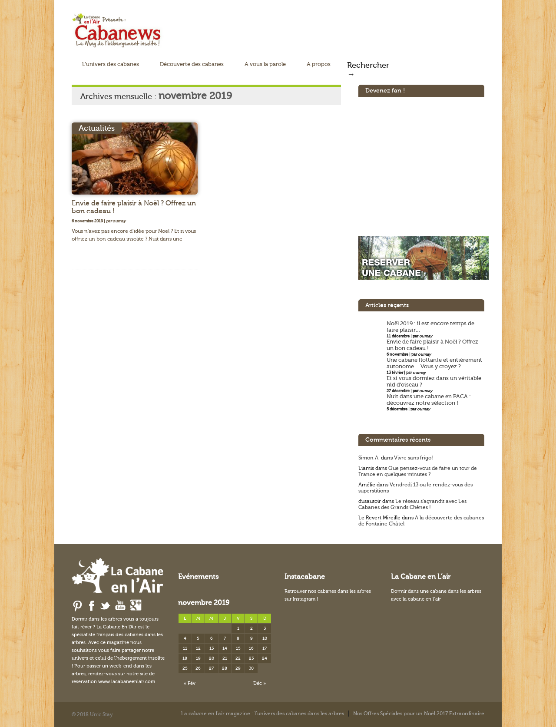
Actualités (97, 128)
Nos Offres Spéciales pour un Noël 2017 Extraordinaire (418, 713)
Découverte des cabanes (192, 64)
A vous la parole (265, 64)
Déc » (259, 683)
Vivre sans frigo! (413, 458)
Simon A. (369, 458)
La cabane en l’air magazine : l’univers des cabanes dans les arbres (262, 713)
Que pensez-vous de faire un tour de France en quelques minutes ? (417, 471)
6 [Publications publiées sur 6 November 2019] (211, 638)
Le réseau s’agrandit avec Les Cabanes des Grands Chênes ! (412, 504)
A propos (319, 64)
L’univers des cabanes (110, 64)
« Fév (189, 683)
